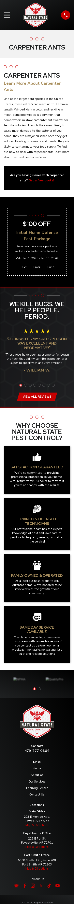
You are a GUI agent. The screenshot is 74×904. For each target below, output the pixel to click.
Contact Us (36, 794)
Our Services (37, 782)
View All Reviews (37, 397)
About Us (37, 775)
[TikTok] (49, 886)
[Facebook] (25, 886)
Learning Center (37, 788)
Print (50, 267)
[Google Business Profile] (16, 886)
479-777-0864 (36, 751)
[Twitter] (41, 886)
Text (23, 267)
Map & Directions (37, 825)
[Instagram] (33, 886)
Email (37, 267)
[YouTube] (57, 886)
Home (37, 768)
